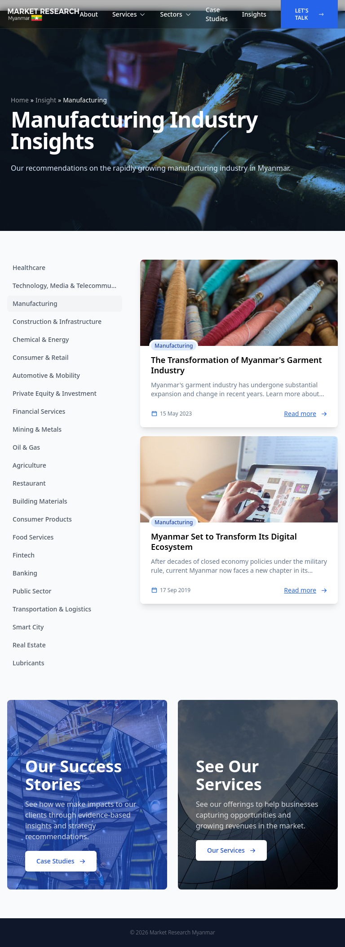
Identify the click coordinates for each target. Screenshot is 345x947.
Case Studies (217, 14)
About (89, 14)
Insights (254, 14)
